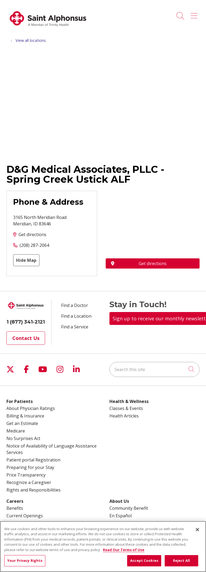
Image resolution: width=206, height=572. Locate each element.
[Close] (197, 530)
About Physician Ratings (30, 408)
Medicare (15, 431)
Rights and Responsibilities (33, 490)
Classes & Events (126, 408)
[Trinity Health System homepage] (48, 29)
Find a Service (74, 327)
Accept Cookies (144, 560)
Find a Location (76, 316)
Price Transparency (26, 475)
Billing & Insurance (25, 416)
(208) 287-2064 (34, 245)
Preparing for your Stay (30, 467)
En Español (120, 516)
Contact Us (25, 338)
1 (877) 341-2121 (26, 322)
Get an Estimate (22, 423)
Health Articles (124, 416)
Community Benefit (128, 508)
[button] (195, 14)
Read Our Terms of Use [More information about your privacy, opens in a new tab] (123, 549)
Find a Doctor (74, 305)
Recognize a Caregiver (28, 482)
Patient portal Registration (33, 460)
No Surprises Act (23, 438)
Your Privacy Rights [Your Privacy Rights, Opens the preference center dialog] (24, 560)
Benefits (14, 508)
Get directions (32, 234)
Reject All (181, 560)
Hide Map (26, 260)
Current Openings (24, 516)
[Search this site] (154, 369)
